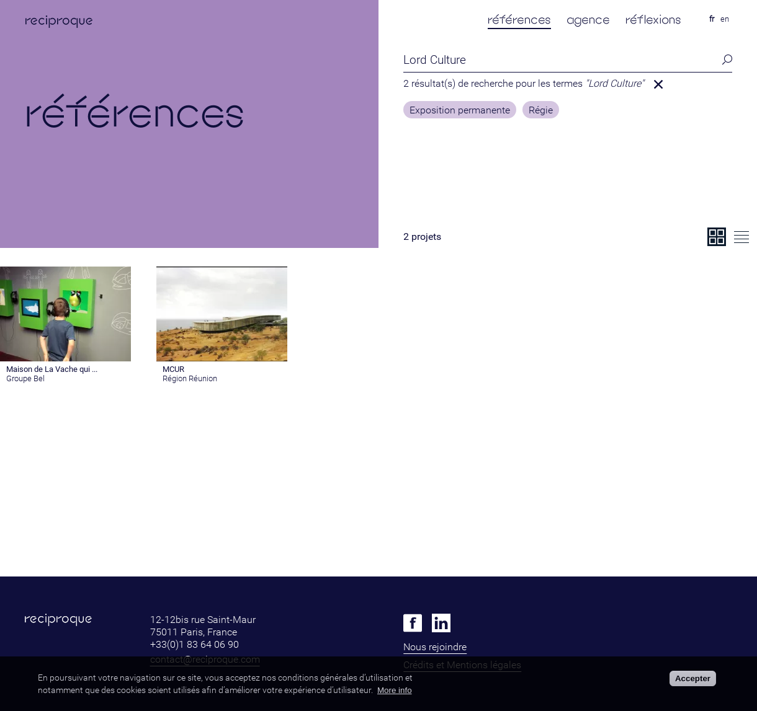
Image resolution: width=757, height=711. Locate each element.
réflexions (653, 19)
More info (394, 690)
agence (588, 19)
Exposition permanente (460, 110)
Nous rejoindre (435, 647)
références (519, 19)
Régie (541, 110)
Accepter (692, 678)
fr (711, 19)
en (724, 19)
